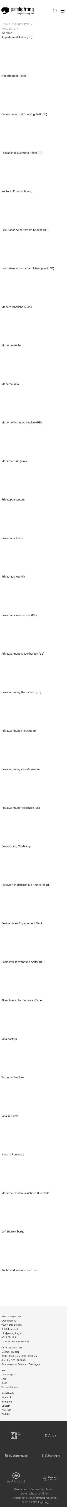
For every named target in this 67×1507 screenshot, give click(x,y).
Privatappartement (18, 516)
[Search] (55, 10)
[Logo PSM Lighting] (17, 11)
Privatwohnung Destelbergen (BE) (22, 670)
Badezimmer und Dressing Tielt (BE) (24, 131)
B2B (3, 1370)
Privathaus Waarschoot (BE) (19, 632)
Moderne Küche (18, 362)
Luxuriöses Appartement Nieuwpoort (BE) (27, 285)
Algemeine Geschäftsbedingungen (35, 1498)
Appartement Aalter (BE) (18, 54)
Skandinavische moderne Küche (21, 1017)
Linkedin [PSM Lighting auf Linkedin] (5, 1405)
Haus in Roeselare (18, 1171)
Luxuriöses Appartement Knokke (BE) (24, 247)
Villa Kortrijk (18, 1056)
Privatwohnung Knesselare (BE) (21, 709)
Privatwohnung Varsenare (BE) (20, 824)
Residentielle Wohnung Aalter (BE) (22, 979)
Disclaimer (21, 1489)
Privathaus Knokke (18, 593)
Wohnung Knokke (18, 1094)
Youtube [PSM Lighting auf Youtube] (5, 1413)
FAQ (3, 1378)
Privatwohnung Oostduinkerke (20, 786)
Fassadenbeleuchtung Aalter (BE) (22, 170)
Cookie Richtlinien (41, 1489)
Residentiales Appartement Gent (21, 940)
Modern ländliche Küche (18, 324)
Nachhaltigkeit (8, 1374)
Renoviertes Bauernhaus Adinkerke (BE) (26, 902)
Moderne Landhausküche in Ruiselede (25, 1210)
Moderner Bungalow (18, 478)
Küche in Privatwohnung (18, 208)
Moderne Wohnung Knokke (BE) (21, 439)
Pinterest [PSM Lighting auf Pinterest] (6, 1409)
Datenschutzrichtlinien (35, 1493)
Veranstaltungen (9, 1387)
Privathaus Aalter (18, 555)
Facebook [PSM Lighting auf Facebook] (6, 1397)
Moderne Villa (18, 401)
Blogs (4, 1382)
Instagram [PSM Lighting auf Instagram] (6, 1401)
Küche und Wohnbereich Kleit (19, 1287)
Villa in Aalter (18, 1133)
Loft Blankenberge (18, 1248)
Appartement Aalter (18, 92)
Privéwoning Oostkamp (18, 863)
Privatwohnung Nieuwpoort (18, 747)
